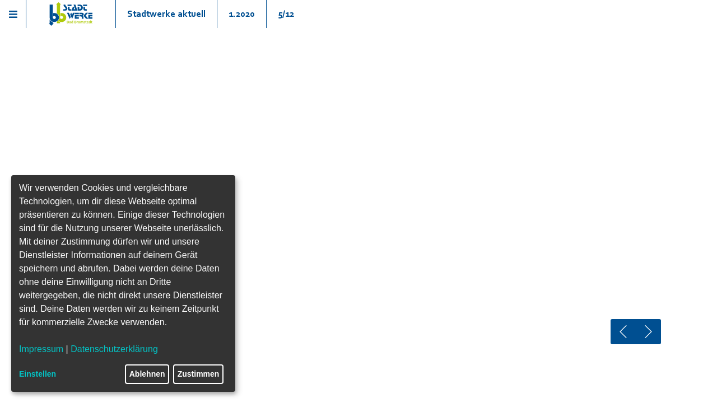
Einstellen (37, 373)
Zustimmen (199, 373)
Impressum (41, 349)
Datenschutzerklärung (114, 349)
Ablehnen (147, 373)
